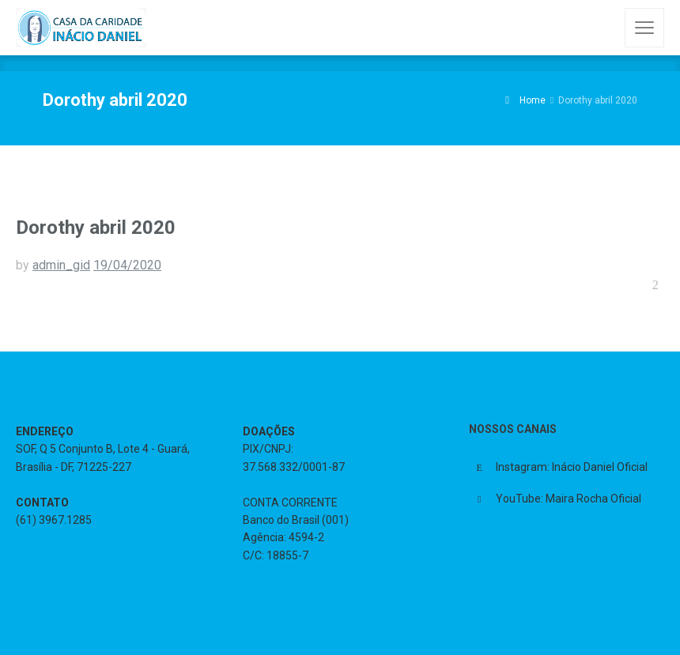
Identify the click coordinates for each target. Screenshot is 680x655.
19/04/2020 (127, 265)
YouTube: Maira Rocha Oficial (568, 498)
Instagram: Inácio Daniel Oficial (572, 467)
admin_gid (61, 265)
